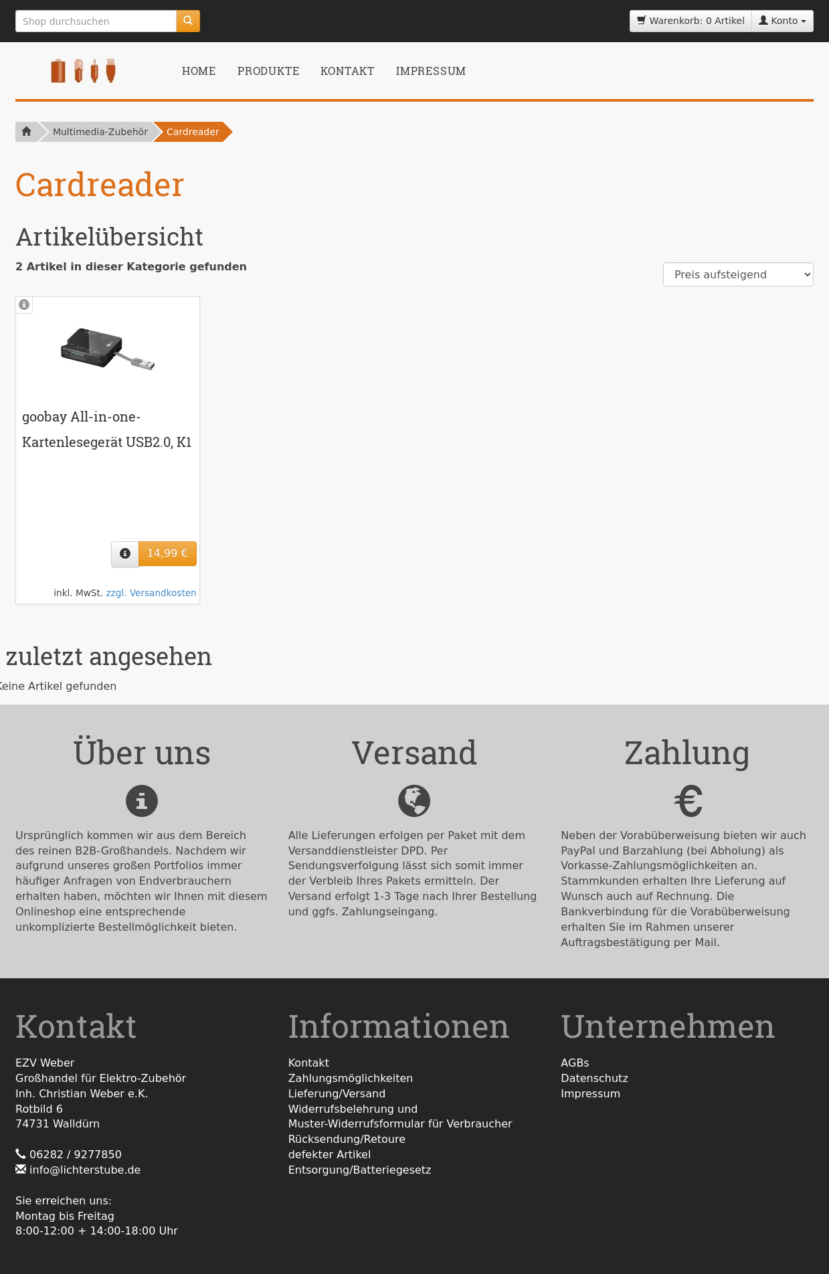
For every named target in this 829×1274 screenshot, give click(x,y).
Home (199, 71)
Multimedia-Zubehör (100, 131)
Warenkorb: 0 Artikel (691, 20)
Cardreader (193, 131)
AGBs (575, 1063)
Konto (782, 20)
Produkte (268, 71)
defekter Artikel (329, 1154)
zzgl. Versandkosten (151, 592)
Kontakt (347, 71)
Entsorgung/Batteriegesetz (360, 1170)
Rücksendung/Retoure (346, 1139)
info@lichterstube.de (85, 1170)
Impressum (431, 71)
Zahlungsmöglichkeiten (350, 1078)
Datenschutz (594, 1078)
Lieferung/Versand (337, 1093)
